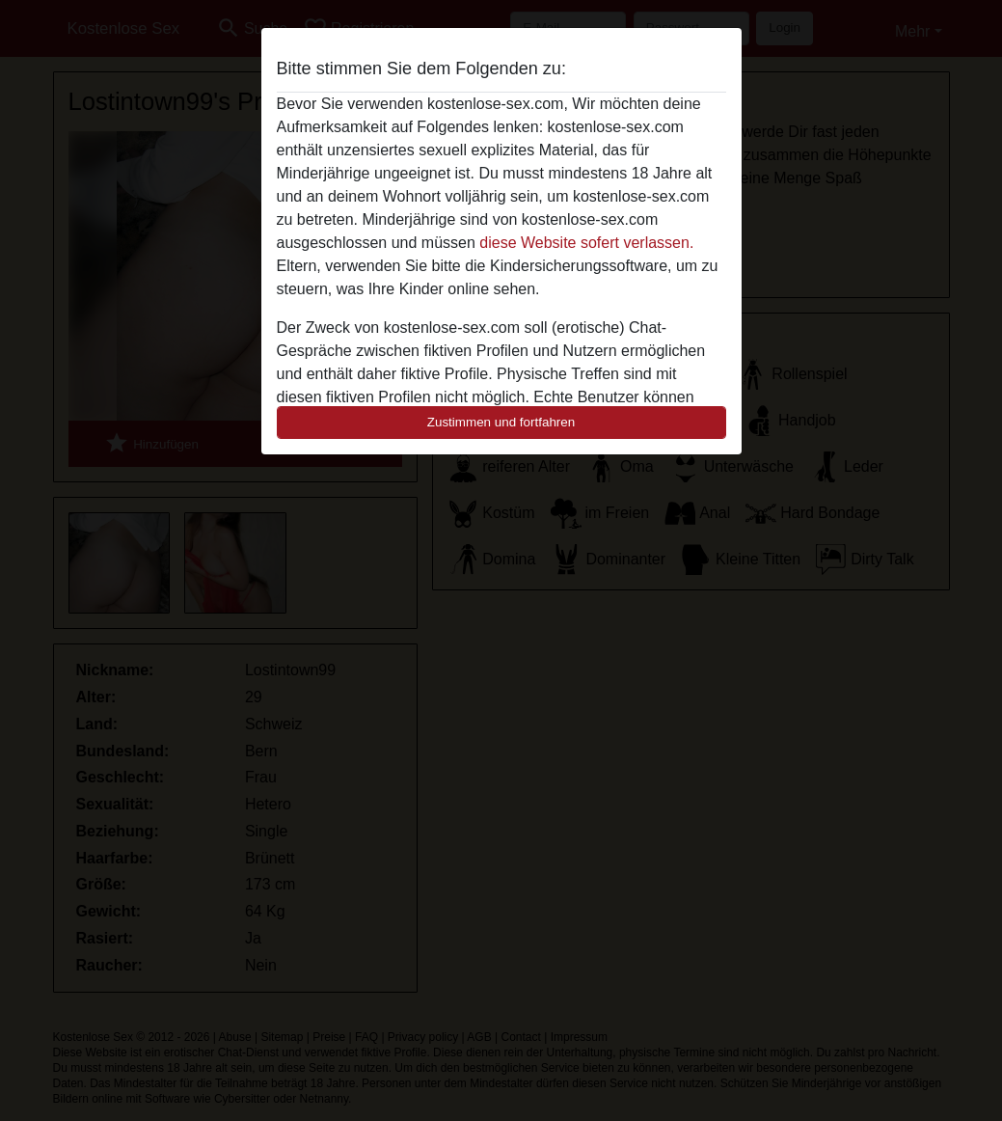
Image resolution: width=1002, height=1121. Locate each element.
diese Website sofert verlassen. (586, 242)
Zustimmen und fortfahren (501, 422)
